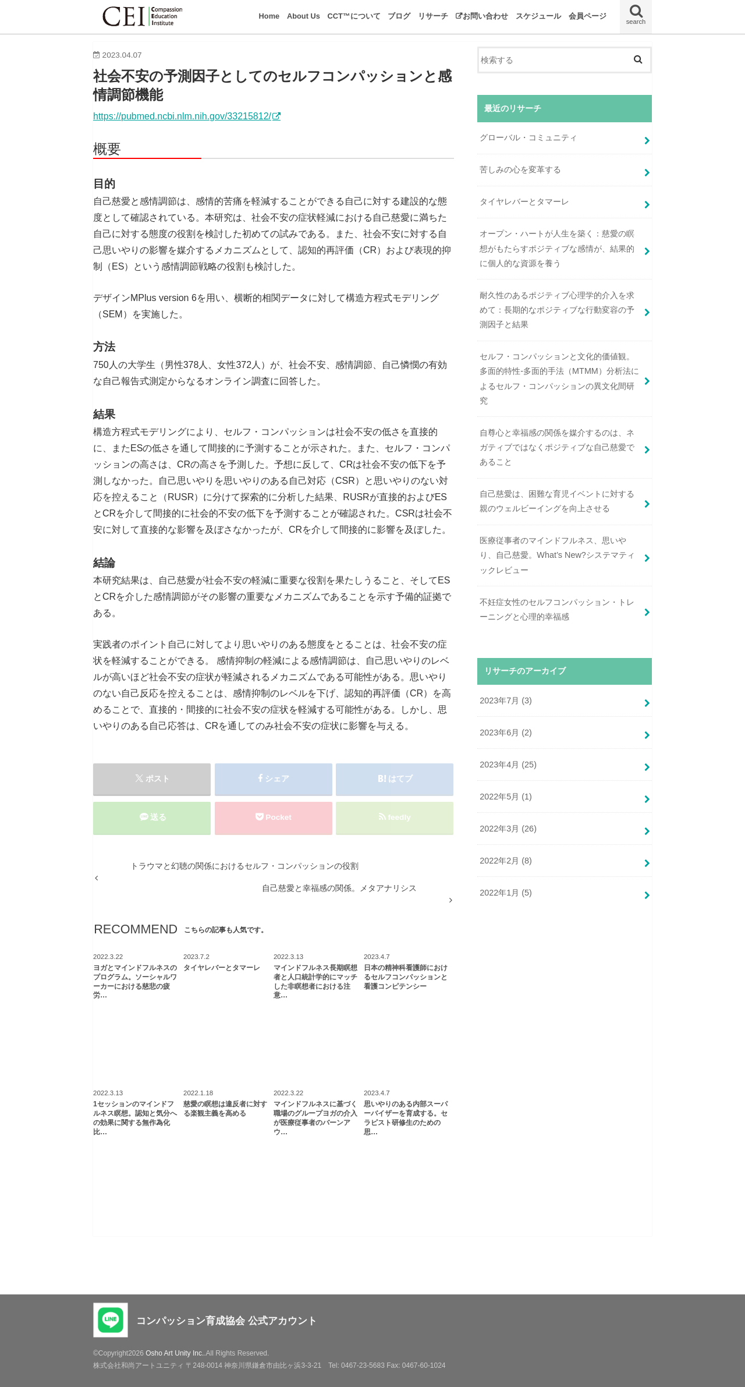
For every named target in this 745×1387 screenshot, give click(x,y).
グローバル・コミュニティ (528, 137)
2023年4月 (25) (508, 764)
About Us (303, 16)
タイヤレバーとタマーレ (528, 201)
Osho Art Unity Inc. (175, 1353)
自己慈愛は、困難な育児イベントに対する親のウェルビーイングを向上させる (557, 501)
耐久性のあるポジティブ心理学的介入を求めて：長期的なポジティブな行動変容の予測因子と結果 (557, 310)
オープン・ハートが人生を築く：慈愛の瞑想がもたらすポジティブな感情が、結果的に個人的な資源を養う (557, 248)
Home (269, 16)
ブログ (399, 16)
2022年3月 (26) (508, 828)
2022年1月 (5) (506, 892)
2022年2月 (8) (506, 860)
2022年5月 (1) (506, 796)
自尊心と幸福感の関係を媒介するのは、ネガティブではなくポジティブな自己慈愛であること (557, 447)
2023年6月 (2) (506, 732)
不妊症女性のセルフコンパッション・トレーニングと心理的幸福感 (557, 609)
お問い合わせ (485, 16)
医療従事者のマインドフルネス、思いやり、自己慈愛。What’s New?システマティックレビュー (557, 555)
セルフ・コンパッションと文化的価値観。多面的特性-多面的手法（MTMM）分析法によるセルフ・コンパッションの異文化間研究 (559, 378)
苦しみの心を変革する (520, 169)
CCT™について (354, 16)
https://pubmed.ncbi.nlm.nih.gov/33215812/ (182, 116)
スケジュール (538, 16)
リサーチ (433, 16)
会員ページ (587, 16)
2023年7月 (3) (506, 700)
